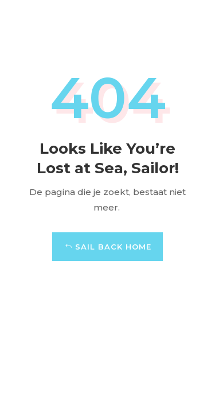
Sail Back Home (113, 246)
